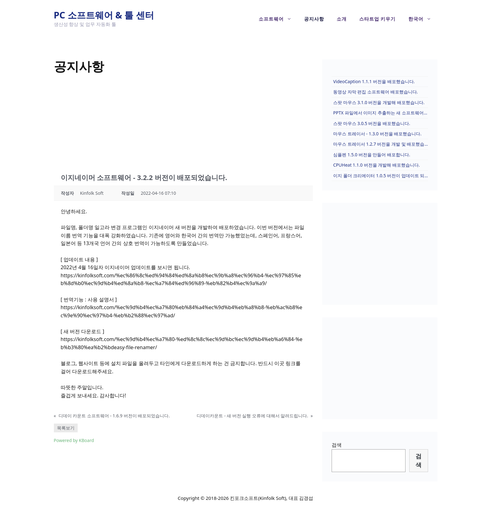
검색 (337, 444)
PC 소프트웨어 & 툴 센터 (104, 15)
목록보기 (66, 428)
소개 (342, 19)
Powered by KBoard (74, 440)
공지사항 (314, 19)
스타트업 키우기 (377, 19)
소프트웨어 (278, 18)
